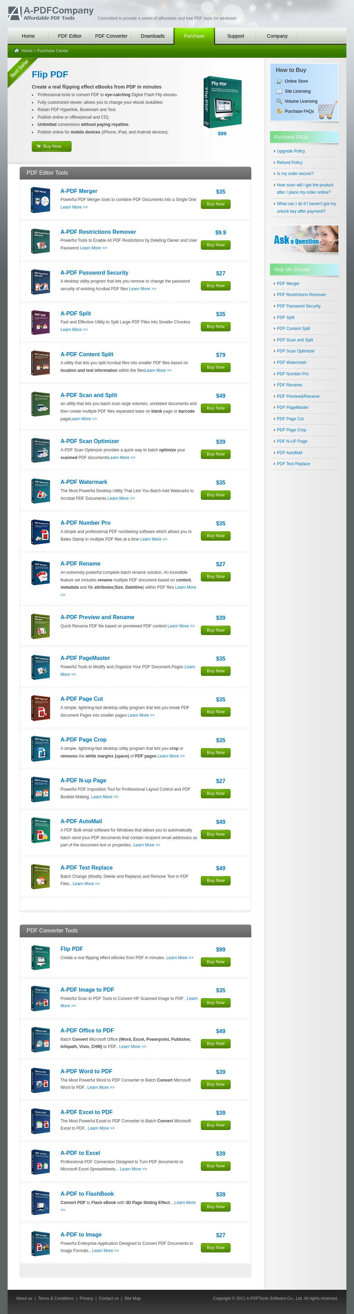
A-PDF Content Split (86, 354)
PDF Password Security (299, 306)
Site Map (132, 1298)
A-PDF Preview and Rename (97, 617)
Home (28, 36)
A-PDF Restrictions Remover (98, 232)
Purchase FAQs (299, 111)
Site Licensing (298, 91)
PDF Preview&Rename (298, 396)
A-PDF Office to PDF (87, 1030)
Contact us (109, 1298)
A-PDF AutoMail (81, 821)
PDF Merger (288, 283)
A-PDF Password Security (94, 273)
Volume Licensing (301, 101)
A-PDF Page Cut (81, 699)
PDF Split (286, 317)
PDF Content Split (293, 328)
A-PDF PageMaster (85, 658)
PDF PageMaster (293, 407)
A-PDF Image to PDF (87, 990)
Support (235, 36)
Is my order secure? (295, 173)
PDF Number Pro (293, 373)
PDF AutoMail (289, 452)
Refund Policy (289, 162)
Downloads (153, 36)
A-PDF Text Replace (86, 868)
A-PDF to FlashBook (87, 1194)
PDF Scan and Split (295, 340)
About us (24, 1298)
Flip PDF (50, 74)
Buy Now (52, 146)
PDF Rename (289, 385)
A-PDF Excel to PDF (86, 1112)
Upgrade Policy (291, 151)
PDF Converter (111, 36)
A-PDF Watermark (83, 482)
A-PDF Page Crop (83, 740)
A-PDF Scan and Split (88, 395)
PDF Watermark (292, 362)
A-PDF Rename (80, 564)
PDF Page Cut (290, 418)
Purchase (194, 36)
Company (277, 36)
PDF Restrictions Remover (301, 294)
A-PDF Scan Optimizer (89, 441)
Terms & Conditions (56, 1298)
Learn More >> (74, 207)
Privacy (86, 1298)
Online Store (296, 81)
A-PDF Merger (78, 191)
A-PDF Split (75, 313)
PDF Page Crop (291, 430)
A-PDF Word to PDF (86, 1071)
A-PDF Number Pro (85, 523)
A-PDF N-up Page (83, 780)
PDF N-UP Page (292, 441)
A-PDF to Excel (80, 1153)
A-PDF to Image (81, 1235)
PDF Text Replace (293, 463)
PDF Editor (70, 36)
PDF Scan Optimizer (296, 351)
